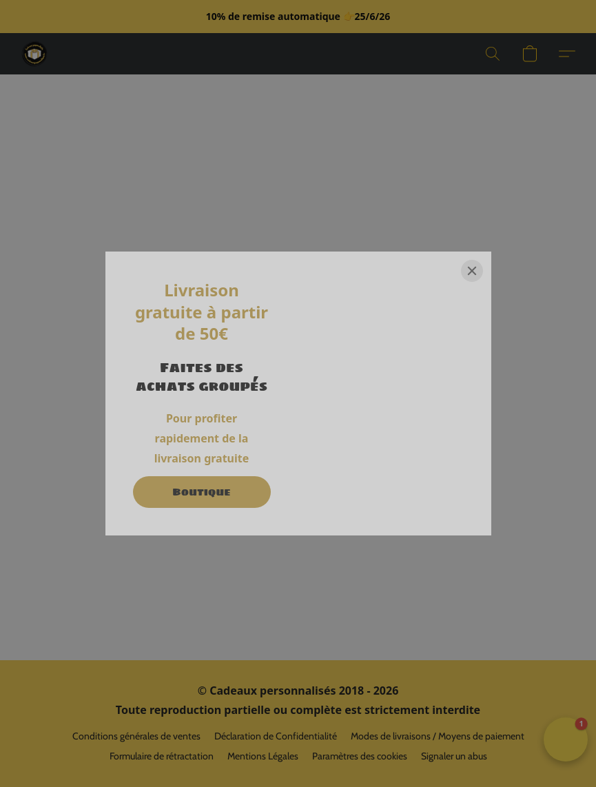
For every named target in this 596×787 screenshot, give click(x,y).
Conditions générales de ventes (136, 736)
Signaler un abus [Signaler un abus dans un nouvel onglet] (454, 756)
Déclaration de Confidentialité (275, 736)
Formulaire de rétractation (162, 756)
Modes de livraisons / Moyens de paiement (437, 736)
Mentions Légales (262, 756)
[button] (34, 54)
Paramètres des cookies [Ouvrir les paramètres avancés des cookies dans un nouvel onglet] (359, 756)
